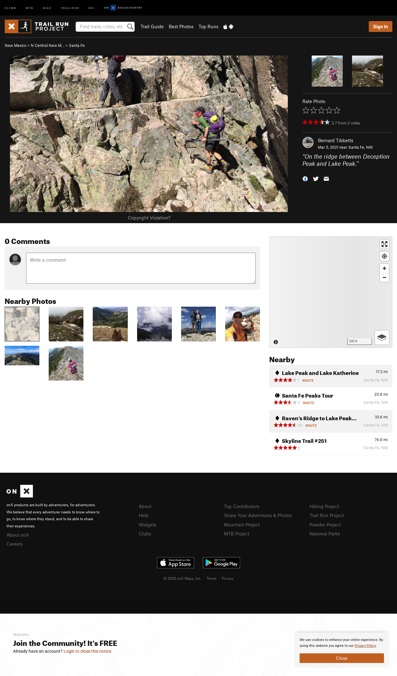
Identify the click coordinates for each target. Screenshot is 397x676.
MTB (29, 8)
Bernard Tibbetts (335, 140)
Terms (211, 578)
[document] (342, 650)
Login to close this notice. (88, 651)
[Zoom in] (384, 268)
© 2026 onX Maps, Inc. (182, 578)
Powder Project (325, 524)
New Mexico (15, 45)
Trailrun (70, 8)
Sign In (380, 26)
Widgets (147, 524)
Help (144, 515)
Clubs (145, 533)
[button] (305, 178)
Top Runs (208, 26)
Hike (47, 8)
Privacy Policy (365, 646)
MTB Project (236, 533)
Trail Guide (152, 26)
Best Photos (181, 26)
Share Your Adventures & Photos (258, 515)
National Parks (325, 533)
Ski (91, 8)
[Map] (331, 292)
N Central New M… (48, 45)
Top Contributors (241, 506)
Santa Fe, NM (360, 147)
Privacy (228, 578)
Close (342, 658)
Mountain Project (242, 524)
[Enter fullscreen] (384, 244)
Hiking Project (324, 506)
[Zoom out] (384, 277)
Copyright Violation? (149, 217)
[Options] (382, 338)
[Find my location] (384, 256)
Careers (15, 544)
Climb (10, 8)
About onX (18, 535)
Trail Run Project (327, 515)
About (145, 506)
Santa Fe (77, 45)
